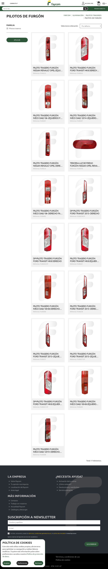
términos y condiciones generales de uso (40, 533)
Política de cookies (63, 560)
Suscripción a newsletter (32, 517)
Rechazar (38, 563)
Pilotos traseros (94, 15)
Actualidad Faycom (18, 506)
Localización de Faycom (19, 487)
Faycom (67, 15)
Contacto (14, 500)
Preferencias (22, 563)
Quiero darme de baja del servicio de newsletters (23, 537)
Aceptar (7, 563)
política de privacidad (59, 533)
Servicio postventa (66, 490)
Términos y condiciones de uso (68, 556)
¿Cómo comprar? (65, 484)
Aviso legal (15, 490)
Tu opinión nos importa (19, 484)
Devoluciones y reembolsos (69, 487)
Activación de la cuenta (67, 481)
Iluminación (78, 15)
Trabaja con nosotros (19, 503)
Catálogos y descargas (19, 509)
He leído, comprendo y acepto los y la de (43, 533)
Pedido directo (99, 8)
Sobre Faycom (16, 481)
